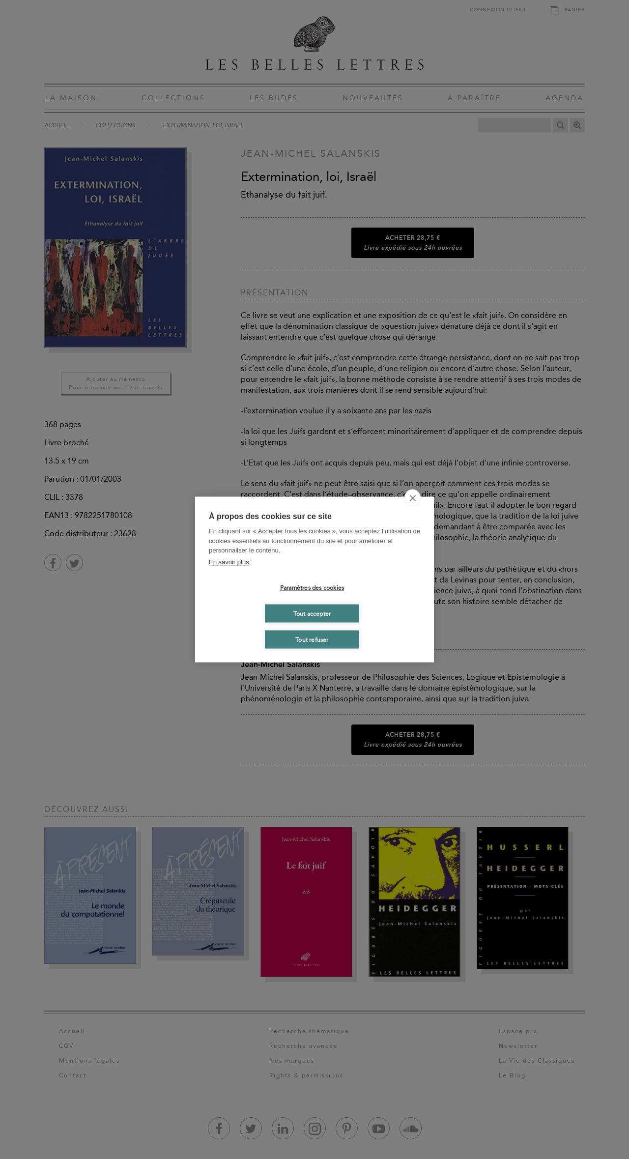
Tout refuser (311, 639)
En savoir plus (229, 561)
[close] (412, 498)
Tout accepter (312, 613)
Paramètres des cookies (312, 587)
